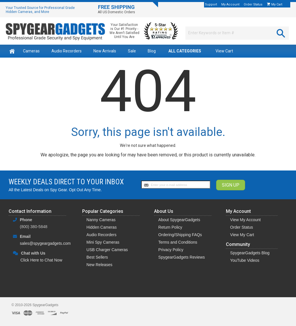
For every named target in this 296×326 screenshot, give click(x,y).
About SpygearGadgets (179, 219)
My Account (230, 4)
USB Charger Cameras (107, 249)
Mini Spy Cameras (103, 242)
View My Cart (242, 234)
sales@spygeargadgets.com (45, 243)
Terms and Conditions (177, 242)
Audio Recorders (66, 51)
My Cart (277, 4)
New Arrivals (104, 51)
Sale (132, 51)
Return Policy (170, 227)
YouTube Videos (244, 260)
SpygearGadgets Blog (250, 253)
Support (211, 4)
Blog (152, 51)
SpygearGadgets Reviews (181, 257)
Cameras (31, 51)
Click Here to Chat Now (41, 260)
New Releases (99, 264)
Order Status (253, 4)
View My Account (245, 219)
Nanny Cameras (101, 219)
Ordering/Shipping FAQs (180, 234)
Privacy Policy (170, 249)
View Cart (224, 51)
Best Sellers (97, 257)
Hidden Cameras (102, 227)
